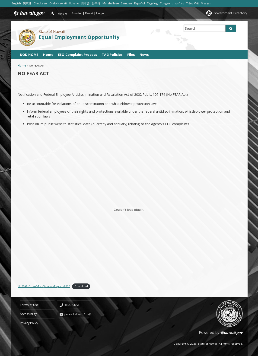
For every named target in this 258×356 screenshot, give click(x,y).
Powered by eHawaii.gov (221, 334)
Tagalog (152, 3)
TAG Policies (112, 54)
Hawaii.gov (28, 13)
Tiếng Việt (192, 3)
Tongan (165, 3)
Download (81, 286)
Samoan (126, 3)
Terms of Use (29, 305)
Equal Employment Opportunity (79, 37)
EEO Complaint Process (77, 54)
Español (139, 3)
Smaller (77, 13)
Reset (89, 13)
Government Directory (230, 13)
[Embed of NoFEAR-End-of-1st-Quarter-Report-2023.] (129, 209)
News (144, 54)
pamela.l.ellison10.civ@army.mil (82, 314)
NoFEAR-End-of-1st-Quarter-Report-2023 (44, 286)
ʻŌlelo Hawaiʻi (58, 3)
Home (48, 54)
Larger (100, 13)
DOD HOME (29, 54)
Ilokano (74, 3)
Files (131, 54)
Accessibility (28, 314)
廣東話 (27, 3)
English (16, 3)
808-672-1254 (71, 305)
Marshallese (110, 3)
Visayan (206, 3)
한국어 (96, 3)
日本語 (85, 3)
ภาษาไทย (178, 3)
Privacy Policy (29, 323)
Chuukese (40, 3)
